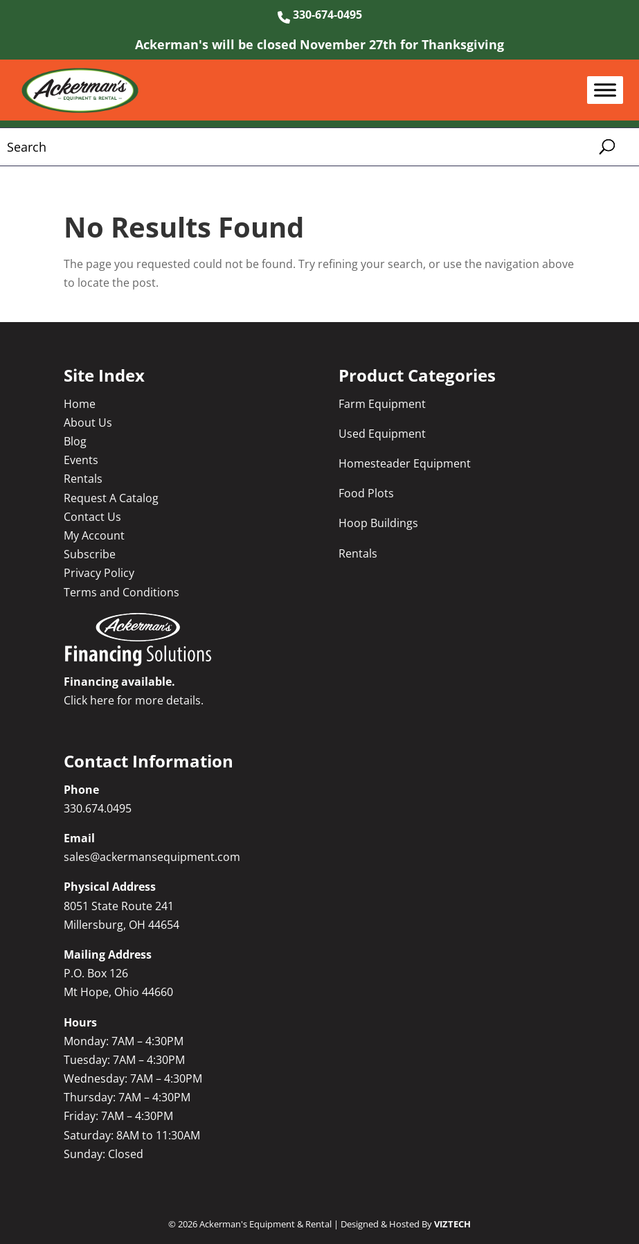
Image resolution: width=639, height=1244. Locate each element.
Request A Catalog (111, 498)
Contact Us (92, 516)
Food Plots (366, 493)
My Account (94, 535)
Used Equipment (382, 433)
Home (80, 403)
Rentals (83, 478)
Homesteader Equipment (405, 463)
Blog (75, 441)
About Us (88, 422)
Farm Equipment (382, 403)
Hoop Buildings (378, 523)
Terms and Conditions (121, 592)
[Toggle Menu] (605, 90)
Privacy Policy (99, 572)
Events (81, 460)
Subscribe (90, 554)
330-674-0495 (320, 14)
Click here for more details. (134, 700)
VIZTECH (452, 1224)
